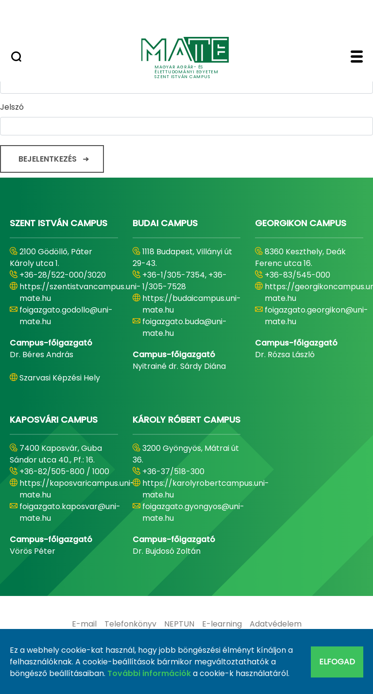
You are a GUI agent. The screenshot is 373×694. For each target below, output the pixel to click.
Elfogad (337, 661)
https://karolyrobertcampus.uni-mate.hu (205, 489)
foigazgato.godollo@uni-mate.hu (66, 315)
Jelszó (12, 107)
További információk (149, 673)
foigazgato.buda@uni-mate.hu (184, 327)
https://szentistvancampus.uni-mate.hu (80, 292)
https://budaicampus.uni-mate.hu (191, 304)
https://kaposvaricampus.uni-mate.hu (77, 489)
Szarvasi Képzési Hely (59, 377)
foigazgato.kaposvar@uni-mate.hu (69, 512)
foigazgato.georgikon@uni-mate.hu (316, 315)
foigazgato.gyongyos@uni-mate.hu (193, 512)
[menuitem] (84, 624)
